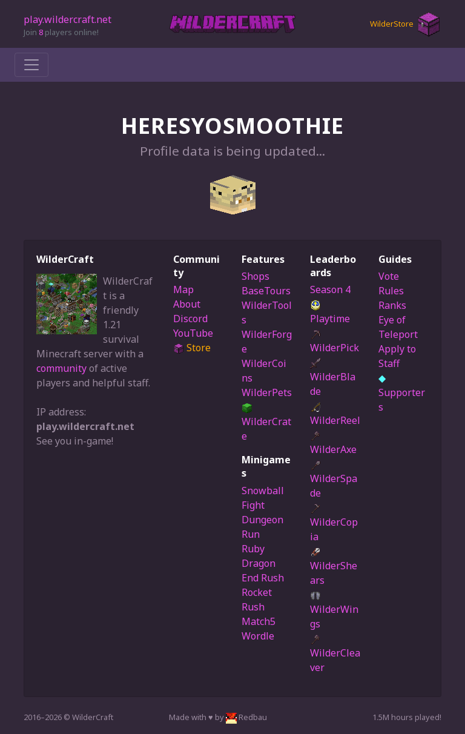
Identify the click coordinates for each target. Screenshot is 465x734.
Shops (255, 276)
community (61, 368)
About (186, 304)
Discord (190, 318)
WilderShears (333, 567)
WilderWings (334, 610)
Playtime (330, 312)
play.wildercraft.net (67, 19)
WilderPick (334, 341)
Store (192, 347)
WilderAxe (333, 443)
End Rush (263, 577)
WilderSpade (333, 480)
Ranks (392, 305)
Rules (391, 290)
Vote (388, 276)
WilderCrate (266, 423)
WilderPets (267, 392)
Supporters (401, 392)
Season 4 (330, 289)
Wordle (258, 636)
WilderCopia (334, 523)
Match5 (258, 621)
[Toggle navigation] (31, 65)
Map (183, 289)
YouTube (193, 333)
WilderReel (335, 414)
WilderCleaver (335, 654)
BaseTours (266, 290)
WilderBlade (332, 378)
